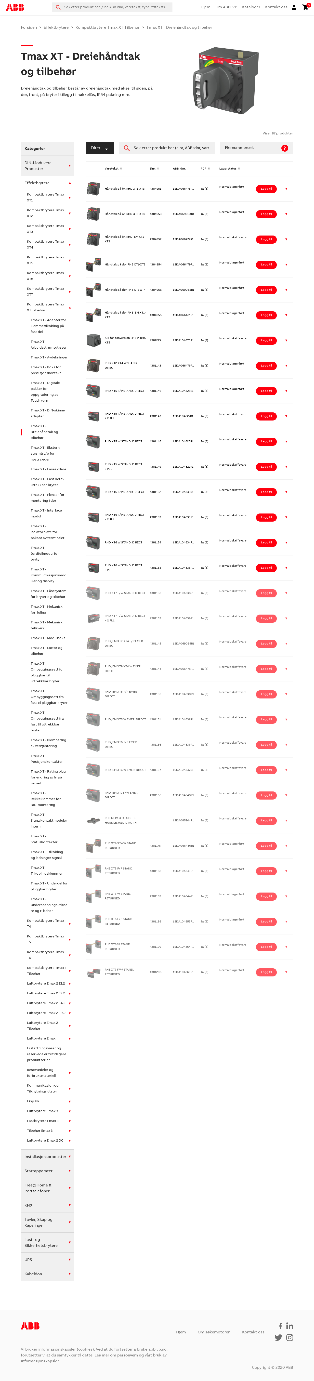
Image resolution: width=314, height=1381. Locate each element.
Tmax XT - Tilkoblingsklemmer (47, 871)
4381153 (155, 517)
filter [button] (100, 148)
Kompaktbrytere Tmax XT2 (45, 213)
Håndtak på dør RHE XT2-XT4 (125, 290)
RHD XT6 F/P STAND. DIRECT (124, 492)
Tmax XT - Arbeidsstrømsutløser (49, 345)
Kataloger (251, 7)
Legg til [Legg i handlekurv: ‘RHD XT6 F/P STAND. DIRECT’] (266, 492)
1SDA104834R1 (183, 542)
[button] (286, 189)
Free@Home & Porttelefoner (38, 1188)
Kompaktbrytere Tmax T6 (45, 955)
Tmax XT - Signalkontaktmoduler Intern (49, 821)
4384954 (156, 264)
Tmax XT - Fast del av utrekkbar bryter (47, 482)
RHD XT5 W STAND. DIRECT (123, 441)
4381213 (155, 340)
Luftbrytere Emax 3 (42, 1111)
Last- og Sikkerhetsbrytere (41, 1243)
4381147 (155, 416)
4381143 (155, 365)
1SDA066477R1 (183, 239)
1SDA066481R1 (183, 315)
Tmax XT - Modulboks (48, 638)
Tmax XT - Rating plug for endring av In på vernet (48, 777)
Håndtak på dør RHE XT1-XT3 (125, 264)
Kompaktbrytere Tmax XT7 (45, 292)
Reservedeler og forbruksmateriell (41, 1073)
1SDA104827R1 (183, 416)
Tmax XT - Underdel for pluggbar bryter (49, 886)
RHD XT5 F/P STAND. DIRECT (124, 391)
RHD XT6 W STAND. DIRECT (123, 542)
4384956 (156, 290)
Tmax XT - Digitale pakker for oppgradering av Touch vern (45, 392)
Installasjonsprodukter (45, 1157)
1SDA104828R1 (183, 441)
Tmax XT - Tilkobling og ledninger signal (47, 855)
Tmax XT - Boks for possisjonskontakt (46, 370)
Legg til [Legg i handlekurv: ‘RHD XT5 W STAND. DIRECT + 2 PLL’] (266, 466)
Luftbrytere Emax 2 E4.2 (46, 1003)
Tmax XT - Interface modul (46, 513)
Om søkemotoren (214, 1332)
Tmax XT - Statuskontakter (44, 839)
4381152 (155, 492)
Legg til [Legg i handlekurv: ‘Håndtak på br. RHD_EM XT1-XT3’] (266, 239)
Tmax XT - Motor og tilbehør (47, 651)
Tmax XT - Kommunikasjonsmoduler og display (48, 575)
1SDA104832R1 (183, 492)
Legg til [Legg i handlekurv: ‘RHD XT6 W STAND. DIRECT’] (266, 542)
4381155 (155, 567)
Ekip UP (33, 1101)
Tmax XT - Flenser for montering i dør (48, 498)
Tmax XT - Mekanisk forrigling (47, 610)
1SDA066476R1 (183, 365)
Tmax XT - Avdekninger (49, 357)
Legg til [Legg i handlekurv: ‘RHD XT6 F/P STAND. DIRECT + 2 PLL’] (266, 517)
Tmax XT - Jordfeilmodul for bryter (45, 554)
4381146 (155, 391)
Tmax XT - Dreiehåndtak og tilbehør (44, 432)
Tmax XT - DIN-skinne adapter (48, 413)
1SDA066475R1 (183, 188)
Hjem (205, 7)
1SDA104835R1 (183, 567)
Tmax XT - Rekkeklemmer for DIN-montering (46, 799)
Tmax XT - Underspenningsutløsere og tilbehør (49, 905)
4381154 (155, 542)
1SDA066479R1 (183, 264)
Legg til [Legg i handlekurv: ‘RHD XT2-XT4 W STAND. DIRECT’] (266, 365)
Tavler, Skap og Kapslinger (38, 1223)
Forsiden (29, 28)
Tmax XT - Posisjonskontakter (47, 759)
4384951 (155, 188)
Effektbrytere (56, 28)
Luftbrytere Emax (41, 1038)
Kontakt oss (276, 7)
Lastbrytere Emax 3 (43, 1121)
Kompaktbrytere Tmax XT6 (45, 276)
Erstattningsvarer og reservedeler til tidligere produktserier (46, 1054)
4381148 (155, 441)
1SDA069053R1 (183, 214)
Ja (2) (204, 340)
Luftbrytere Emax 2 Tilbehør (42, 1026)
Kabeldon (33, 1274)
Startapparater (38, 1171)
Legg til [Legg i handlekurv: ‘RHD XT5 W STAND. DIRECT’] (266, 441)
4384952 (155, 239)
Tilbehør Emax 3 (40, 1131)
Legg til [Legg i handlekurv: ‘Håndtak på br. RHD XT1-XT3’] (266, 188)
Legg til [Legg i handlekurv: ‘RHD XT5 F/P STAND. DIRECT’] (266, 391)
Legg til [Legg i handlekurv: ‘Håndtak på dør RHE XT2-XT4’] (266, 290)
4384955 (156, 315)
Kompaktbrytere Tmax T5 (45, 939)
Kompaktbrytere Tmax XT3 (45, 229)
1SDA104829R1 (183, 466)
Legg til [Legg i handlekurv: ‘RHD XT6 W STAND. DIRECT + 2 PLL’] (266, 567)
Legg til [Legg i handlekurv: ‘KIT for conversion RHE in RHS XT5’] (266, 340)
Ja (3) (204, 188)
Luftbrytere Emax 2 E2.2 (46, 993)
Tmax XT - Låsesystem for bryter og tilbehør (48, 594)
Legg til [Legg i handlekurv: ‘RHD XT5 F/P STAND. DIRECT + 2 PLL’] (266, 416)
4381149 (155, 466)
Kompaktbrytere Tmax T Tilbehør (47, 971)
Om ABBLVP (226, 7)
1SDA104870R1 (183, 340)
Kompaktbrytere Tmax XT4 (45, 245)
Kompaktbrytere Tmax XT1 (45, 197)
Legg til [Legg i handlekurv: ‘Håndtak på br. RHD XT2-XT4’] (266, 214)
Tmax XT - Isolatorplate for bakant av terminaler (48, 532)
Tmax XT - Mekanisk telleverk (47, 625)
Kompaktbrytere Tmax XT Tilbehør (108, 28)
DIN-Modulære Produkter (38, 166)
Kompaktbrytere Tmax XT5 (45, 260)
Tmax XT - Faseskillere (48, 469)
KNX (28, 1206)
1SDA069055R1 (183, 290)
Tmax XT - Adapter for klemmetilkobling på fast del (48, 326)
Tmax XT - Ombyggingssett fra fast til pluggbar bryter (49, 697)
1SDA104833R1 (183, 517)
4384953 (156, 214)
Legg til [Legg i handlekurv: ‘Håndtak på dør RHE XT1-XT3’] (266, 264)
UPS (28, 1260)
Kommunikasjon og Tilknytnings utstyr (43, 1088)
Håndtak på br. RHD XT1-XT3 (125, 188)
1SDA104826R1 (183, 391)
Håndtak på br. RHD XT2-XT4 (125, 214)
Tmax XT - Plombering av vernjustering (48, 743)
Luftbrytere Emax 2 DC (45, 1141)
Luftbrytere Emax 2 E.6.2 (46, 1013)
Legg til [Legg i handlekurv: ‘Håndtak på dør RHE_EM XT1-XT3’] (266, 315)
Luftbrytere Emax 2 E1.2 (46, 984)
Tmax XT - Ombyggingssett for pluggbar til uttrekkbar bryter (47, 672)
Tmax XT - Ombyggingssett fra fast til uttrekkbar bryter (47, 721)
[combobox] (112, 7)
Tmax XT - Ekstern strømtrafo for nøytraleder (45, 453)
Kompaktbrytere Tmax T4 (45, 924)
